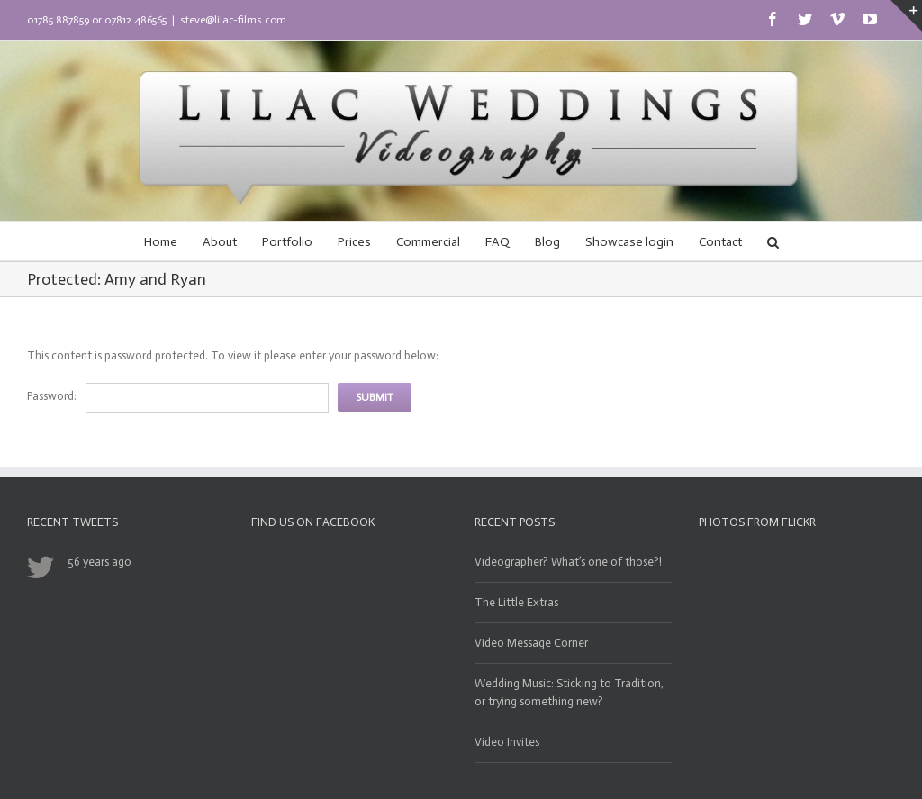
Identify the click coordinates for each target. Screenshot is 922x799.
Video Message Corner (531, 642)
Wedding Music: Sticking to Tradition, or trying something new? (569, 692)
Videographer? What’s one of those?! (568, 561)
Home (160, 242)
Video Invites (507, 742)
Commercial (428, 242)
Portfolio (287, 242)
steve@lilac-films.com (233, 20)
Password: (52, 396)
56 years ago (99, 561)
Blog (547, 242)
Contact (720, 242)
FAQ (497, 242)
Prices (354, 242)
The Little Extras (516, 602)
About (220, 242)
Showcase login (629, 242)
